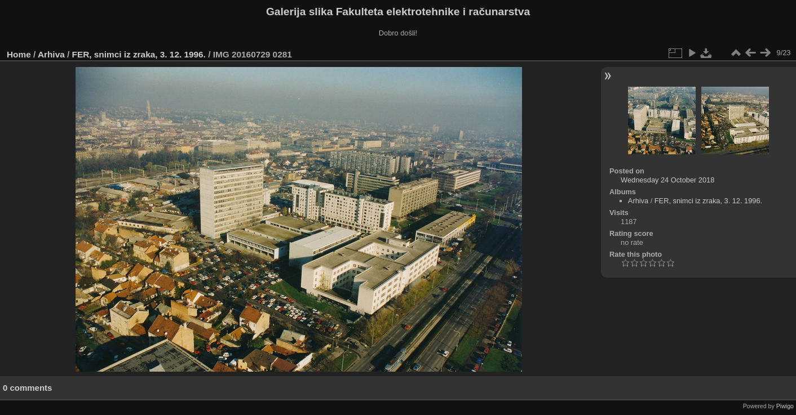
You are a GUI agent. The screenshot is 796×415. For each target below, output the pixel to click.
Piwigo (785, 406)
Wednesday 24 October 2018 (667, 180)
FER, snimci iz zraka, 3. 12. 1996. (139, 54)
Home (19, 54)
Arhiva (51, 54)
